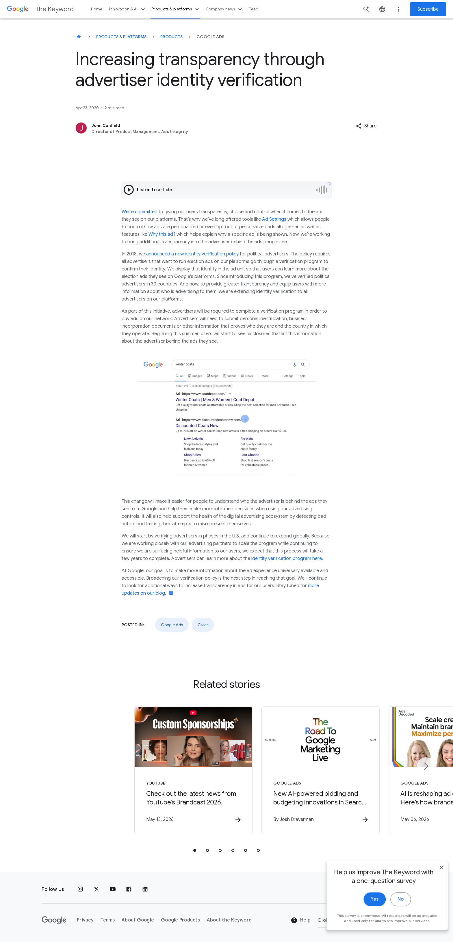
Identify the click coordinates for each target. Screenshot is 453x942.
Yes (368, 913)
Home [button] (96, 9)
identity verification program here (286, 558)
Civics (203, 624)
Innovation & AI (127, 9)
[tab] (194, 851)
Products (171, 36)
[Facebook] (129, 889)
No (394, 913)
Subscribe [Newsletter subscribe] (428, 9)
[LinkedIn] (145, 889)
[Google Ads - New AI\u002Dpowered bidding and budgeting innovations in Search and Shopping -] (302, 771)
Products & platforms (176, 9)
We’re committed (139, 212)
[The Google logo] (54, 920)
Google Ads (172, 624)
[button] (366, 126)
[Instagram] (80, 889)
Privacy (85, 920)
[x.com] (96, 889)
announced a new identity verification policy (192, 254)
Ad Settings (274, 219)
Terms (108, 920)
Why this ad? (161, 234)
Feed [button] (253, 9)
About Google (138, 920)
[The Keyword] (79, 37)
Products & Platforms (121, 36)
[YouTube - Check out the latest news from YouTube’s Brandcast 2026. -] (150, 771)
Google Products (180, 920)
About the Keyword (229, 920)
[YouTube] (113, 889)
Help (301, 920)
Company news (225, 9)
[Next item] (426, 767)
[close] (435, 881)
